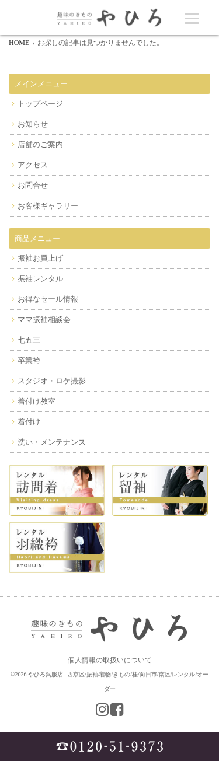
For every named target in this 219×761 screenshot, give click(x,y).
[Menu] (192, 18)
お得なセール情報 (48, 299)
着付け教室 (36, 401)
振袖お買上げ (40, 258)
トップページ (40, 103)
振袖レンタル (40, 278)
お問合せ (33, 185)
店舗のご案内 (40, 144)
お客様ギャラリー (48, 205)
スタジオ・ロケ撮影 (52, 380)
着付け (29, 421)
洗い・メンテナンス (52, 442)
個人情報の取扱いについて (110, 660)
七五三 (29, 340)
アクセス (33, 164)
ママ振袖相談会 (44, 319)
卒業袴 (29, 360)
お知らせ (33, 124)
